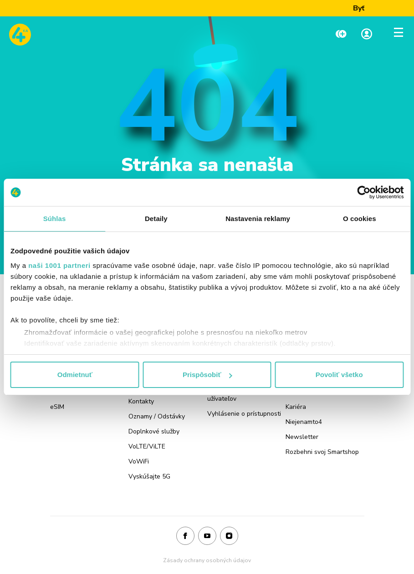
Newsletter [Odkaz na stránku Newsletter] (302, 437)
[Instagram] (229, 536)
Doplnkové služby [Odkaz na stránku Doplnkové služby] (153, 431)
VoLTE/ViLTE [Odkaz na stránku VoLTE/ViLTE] (146, 446)
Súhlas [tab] (54, 218)
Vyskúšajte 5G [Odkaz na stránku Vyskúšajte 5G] (149, 476)
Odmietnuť (74, 374)
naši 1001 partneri (59, 265)
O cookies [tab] (359, 218)
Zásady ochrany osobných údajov (207, 560)
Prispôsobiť (207, 374)
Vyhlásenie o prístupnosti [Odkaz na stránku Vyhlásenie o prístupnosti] (244, 413)
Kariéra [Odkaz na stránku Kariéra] (296, 407)
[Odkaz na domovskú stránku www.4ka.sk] (20, 34)
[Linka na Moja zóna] (366, 35)
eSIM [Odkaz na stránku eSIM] (57, 407)
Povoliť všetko (339, 374)
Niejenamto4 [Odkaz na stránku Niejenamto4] (304, 422)
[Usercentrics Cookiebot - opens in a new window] (364, 192)
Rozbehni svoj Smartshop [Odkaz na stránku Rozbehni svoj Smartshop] (322, 452)
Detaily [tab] (156, 218)
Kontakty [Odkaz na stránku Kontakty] (141, 401)
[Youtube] (207, 536)
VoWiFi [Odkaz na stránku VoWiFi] (138, 461)
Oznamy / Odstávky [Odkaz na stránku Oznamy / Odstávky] (156, 416)
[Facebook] (185, 536)
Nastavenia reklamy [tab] (257, 218)
